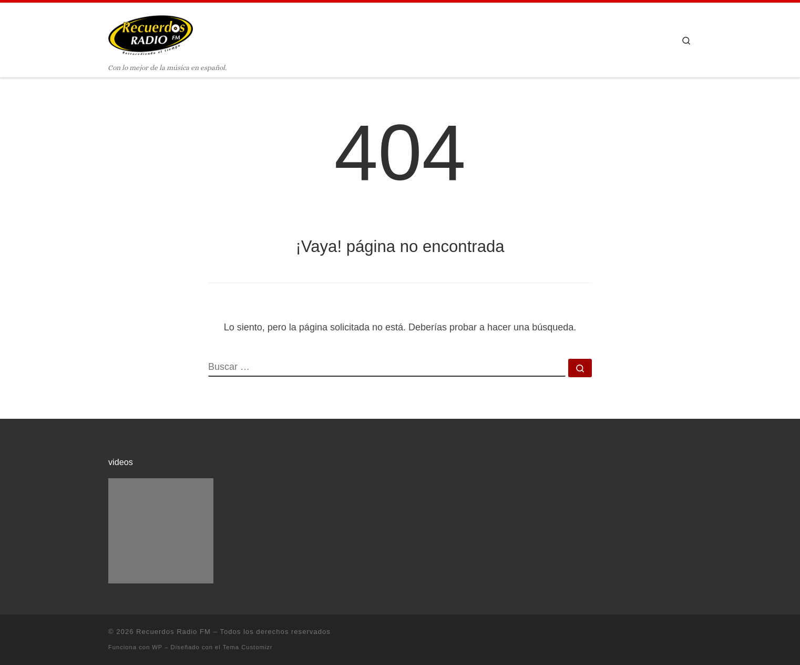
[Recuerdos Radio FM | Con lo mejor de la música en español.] (150, 32)
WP (157, 647)
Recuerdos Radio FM (173, 632)
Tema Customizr (248, 647)
